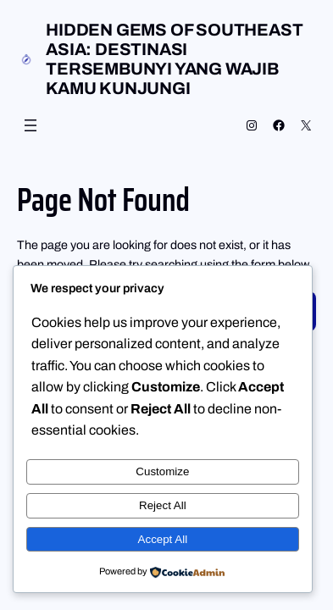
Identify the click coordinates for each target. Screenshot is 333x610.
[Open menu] (30, 125)
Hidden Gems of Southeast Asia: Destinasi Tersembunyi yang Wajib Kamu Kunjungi (174, 58)
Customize (162, 471)
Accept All (163, 539)
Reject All (162, 505)
